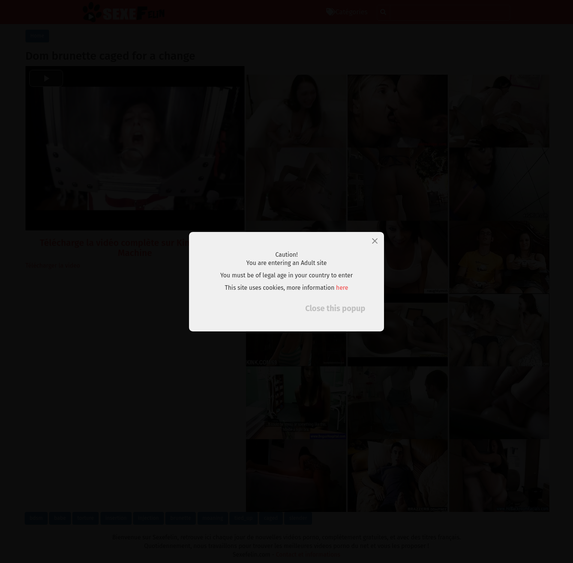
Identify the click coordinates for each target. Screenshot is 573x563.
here (342, 287)
